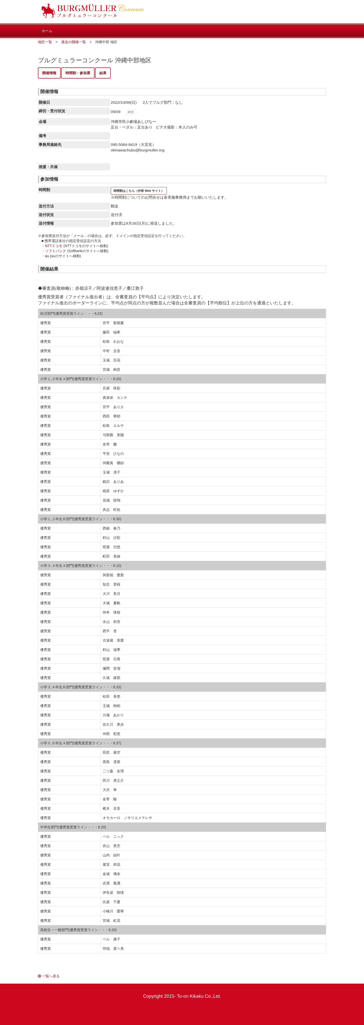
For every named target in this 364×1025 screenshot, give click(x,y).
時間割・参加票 (77, 73)
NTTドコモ (53, 246)
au (47, 256)
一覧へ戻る (49, 976)
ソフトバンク (55, 251)
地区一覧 (45, 42)
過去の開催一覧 (73, 42)
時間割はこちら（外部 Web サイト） (138, 191)
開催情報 (49, 73)
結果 (102, 73)
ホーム (47, 31)
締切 (131, 112)
